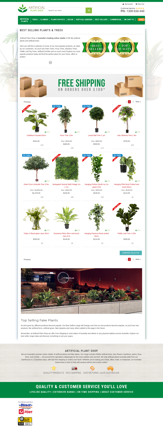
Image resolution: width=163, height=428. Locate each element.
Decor (70, 19)
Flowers (44, 19)
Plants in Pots (58, 19)
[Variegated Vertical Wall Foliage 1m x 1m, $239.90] (66, 168)
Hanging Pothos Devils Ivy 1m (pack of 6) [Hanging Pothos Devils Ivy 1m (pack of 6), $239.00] (96, 185)
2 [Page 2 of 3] (129, 102)
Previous (26, 102)
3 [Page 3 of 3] (133, 102)
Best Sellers (101, 19)
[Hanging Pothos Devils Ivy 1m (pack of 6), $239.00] (96, 168)
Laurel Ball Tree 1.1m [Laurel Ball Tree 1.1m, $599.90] (96, 135)
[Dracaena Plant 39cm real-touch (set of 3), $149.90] (66, 217)
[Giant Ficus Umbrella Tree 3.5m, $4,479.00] (36, 168)
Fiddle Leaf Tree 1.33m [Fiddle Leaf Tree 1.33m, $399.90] (127, 233)
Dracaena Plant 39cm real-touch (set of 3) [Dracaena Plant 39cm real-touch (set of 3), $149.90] (66, 234)
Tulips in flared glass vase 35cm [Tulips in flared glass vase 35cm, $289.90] (36, 233)
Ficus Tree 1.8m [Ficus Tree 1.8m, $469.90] (66, 135)
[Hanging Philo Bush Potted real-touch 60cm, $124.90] (127, 168)
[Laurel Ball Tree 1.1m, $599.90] (96, 119)
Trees (35, 19)
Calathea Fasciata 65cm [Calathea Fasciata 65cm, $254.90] (36, 135)
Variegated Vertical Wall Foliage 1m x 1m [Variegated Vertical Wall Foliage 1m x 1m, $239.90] (66, 185)
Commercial (116, 19)
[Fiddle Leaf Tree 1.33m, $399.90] (127, 217)
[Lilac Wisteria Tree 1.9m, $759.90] (127, 119)
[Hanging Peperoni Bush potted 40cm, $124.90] (96, 217)
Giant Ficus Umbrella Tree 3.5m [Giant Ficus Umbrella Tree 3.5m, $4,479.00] (36, 184)
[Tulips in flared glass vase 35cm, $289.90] (36, 217)
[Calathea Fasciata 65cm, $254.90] (36, 119)
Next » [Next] (138, 102)
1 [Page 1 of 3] (126, 102)
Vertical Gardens (84, 19)
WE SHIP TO (129, 19)
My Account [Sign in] (128, 4)
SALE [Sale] (141, 19)
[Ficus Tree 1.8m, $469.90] (66, 119)
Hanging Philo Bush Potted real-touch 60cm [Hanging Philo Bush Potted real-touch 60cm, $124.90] (126, 185)
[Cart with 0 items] (140, 4)
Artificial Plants (24, 20)
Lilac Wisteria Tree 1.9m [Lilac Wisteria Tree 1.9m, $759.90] (126, 135)
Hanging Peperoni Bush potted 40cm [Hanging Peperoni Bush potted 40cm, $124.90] (96, 234)
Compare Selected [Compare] (130, 253)
